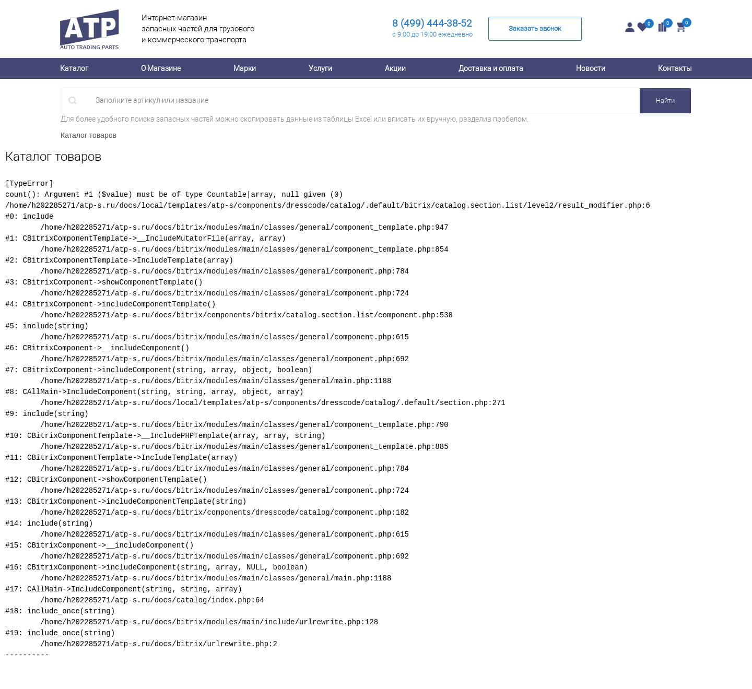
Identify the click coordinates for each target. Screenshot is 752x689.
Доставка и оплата (491, 68)
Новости (590, 68)
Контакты (675, 68)
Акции (395, 68)
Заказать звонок (535, 28)
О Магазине (161, 68)
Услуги (320, 68)
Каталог (74, 68)
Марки (244, 68)
